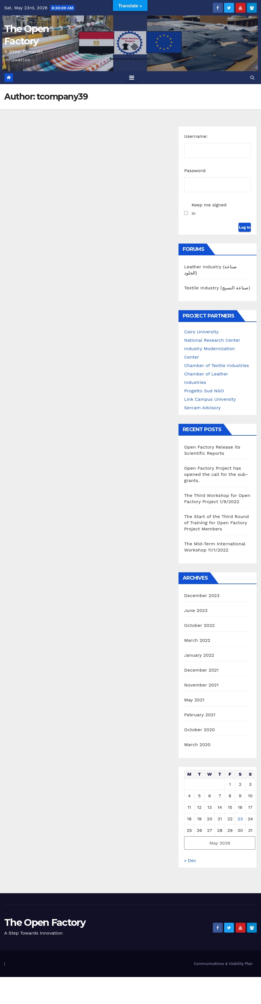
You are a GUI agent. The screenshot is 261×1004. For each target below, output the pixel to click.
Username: (196, 136)
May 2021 (194, 700)
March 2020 (197, 744)
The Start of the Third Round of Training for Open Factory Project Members (216, 523)
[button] (252, 77)
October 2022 (199, 625)
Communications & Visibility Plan (223, 964)
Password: (195, 170)
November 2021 (201, 685)
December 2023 (202, 595)
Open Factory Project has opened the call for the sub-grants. (216, 474)
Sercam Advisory (202, 407)
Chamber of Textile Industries (216, 365)
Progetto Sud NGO (204, 390)
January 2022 (199, 655)
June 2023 (196, 610)
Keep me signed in (208, 209)
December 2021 (201, 670)
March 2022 (197, 640)
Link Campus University (210, 399)
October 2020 (199, 729)
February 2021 (199, 714)
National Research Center (212, 340)
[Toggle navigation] (132, 77)
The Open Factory (44, 922)
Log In (245, 227)
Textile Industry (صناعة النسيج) (217, 288)
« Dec (190, 860)
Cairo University (201, 331)
